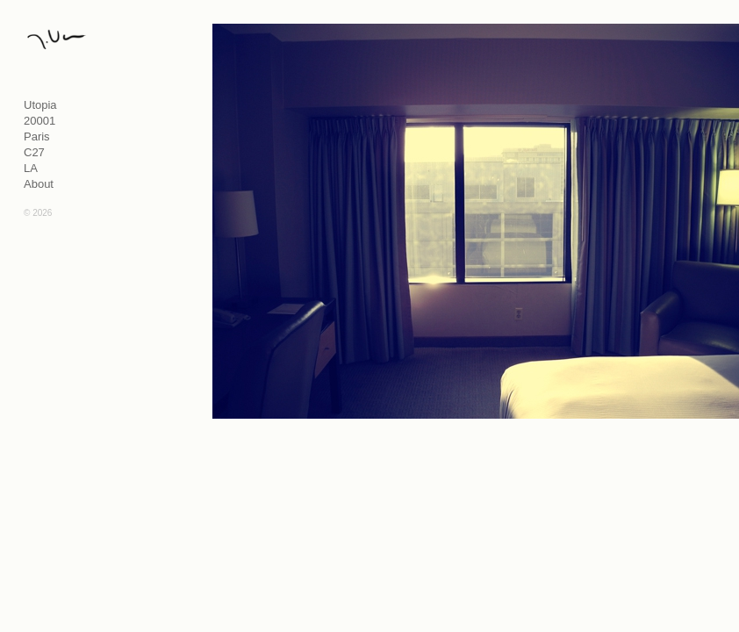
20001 (39, 120)
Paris (37, 136)
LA (31, 168)
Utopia (40, 104)
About (39, 183)
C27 (34, 152)
